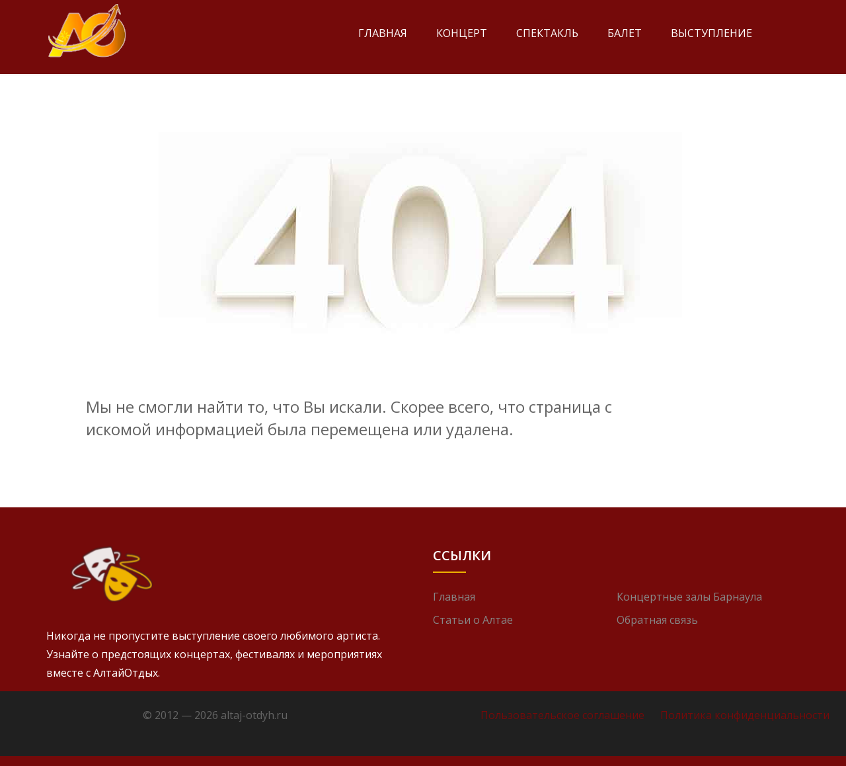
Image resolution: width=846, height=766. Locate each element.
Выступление (711, 33)
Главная (382, 33)
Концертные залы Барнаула (689, 596)
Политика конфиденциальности (744, 715)
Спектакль (547, 33)
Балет (624, 33)
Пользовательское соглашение (562, 715)
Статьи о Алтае (473, 620)
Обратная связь (657, 620)
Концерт (461, 33)
